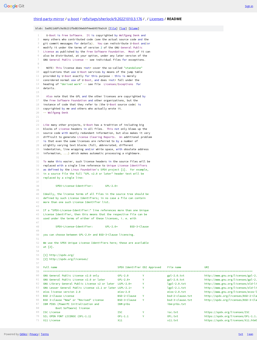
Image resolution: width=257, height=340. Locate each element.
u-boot (73, 18)
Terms (45, 334)
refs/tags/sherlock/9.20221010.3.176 (112, 18)
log (123, 28)
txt (240, 334)
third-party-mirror (49, 18)
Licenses (156, 18)
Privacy (33, 334)
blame (134, 28)
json (250, 334)
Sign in (249, 6)
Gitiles (23, 334)
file (113, 28)
